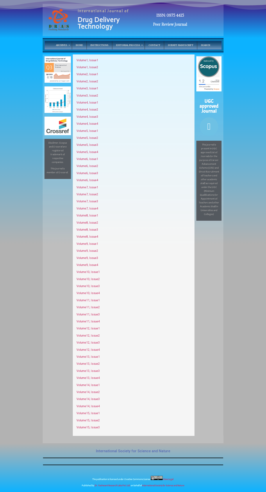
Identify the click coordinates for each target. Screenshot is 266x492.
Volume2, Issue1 (87, 74)
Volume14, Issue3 (88, 399)
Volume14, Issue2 (88, 392)
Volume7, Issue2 (87, 194)
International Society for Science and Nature (133, 451)
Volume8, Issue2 (87, 222)
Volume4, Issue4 (87, 123)
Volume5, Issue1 (87, 131)
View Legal (168, 479)
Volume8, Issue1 (87, 215)
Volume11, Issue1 (88, 300)
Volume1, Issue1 (87, 60)
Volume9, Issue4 (87, 265)
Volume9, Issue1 (87, 244)
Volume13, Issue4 (88, 378)
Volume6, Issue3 (87, 173)
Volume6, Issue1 (87, 159)
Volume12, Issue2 (88, 335)
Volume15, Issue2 (88, 420)
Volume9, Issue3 (87, 258)
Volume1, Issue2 (87, 67)
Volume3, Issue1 (87, 88)
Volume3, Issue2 (87, 95)
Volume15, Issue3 (88, 427)
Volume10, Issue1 (88, 272)
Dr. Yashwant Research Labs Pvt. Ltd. (113, 485)
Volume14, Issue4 (88, 406)
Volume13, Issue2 (88, 363)
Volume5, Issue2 (87, 138)
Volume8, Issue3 (87, 229)
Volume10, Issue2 (88, 279)
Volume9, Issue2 (87, 251)
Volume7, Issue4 (87, 208)
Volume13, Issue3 (88, 371)
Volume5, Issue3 (87, 145)
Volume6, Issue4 (87, 180)
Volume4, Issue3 (87, 116)
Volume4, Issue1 (87, 102)
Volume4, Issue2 (87, 109)
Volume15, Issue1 (88, 413)
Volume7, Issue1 (87, 187)
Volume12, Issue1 (88, 328)
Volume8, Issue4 (87, 236)
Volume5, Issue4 (87, 152)
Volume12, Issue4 (88, 349)
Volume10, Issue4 (88, 293)
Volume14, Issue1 (88, 385)
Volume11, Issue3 (88, 314)
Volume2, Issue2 (87, 81)
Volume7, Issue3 (87, 201)
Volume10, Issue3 (88, 286)
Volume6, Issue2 (87, 166)
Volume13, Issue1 (88, 356)
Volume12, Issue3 (88, 342)
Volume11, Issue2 (88, 307)
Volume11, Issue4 (88, 321)
